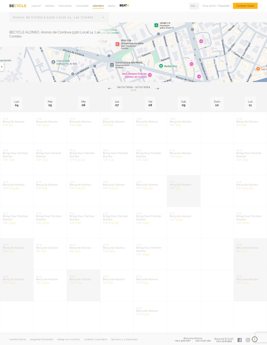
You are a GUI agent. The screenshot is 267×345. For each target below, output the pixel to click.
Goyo (45, 124)
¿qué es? (36, 5)
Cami (179, 156)
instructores (65, 5)
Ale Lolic (14, 188)
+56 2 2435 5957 (183, 341)
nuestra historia (17, 339)
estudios (50, 5)
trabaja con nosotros (68, 339)
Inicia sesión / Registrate (216, 5)
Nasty (12, 222)
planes (111, 5)
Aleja (78, 124)
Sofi (11, 251)
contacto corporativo (95, 339)
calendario (98, 5)
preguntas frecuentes (41, 339)
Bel (11, 124)
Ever (145, 124)
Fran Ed (80, 159)
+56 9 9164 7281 (203, 341)
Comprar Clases (245, 5)
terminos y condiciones (124, 339)
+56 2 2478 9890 (224, 341)
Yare (11, 159)
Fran (178, 124)
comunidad (82, 5)
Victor (46, 222)
